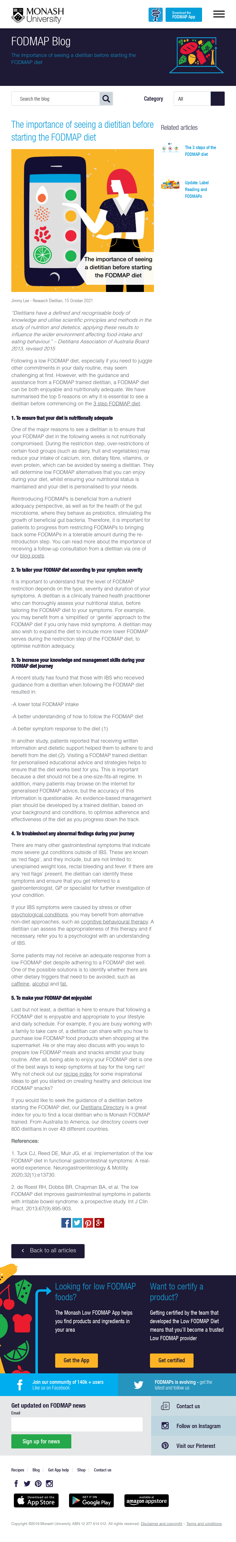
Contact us (188, 1406)
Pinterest (38, 1483)
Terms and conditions (204, 1524)
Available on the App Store (36, 1501)
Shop (81, 1470)
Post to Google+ (99, 1223)
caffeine (20, 984)
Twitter (27, 1483)
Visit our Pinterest (196, 1445)
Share (66, 1223)
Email (15, 1413)
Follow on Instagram (199, 1425)
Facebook (16, 1483)
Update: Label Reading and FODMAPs (197, 189)
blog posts (32, 556)
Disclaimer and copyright (161, 1524)
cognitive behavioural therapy (114, 922)
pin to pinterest (88, 1223)
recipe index (78, 1074)
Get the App (76, 1360)
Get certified (171, 1360)
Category (153, 99)
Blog (36, 1470)
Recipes (17, 1470)
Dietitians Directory (102, 1108)
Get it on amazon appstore (146, 1501)
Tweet (77, 1223)
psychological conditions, (40, 915)
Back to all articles (48, 1251)
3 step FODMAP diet (116, 404)
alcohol (40, 984)
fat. (63, 984)
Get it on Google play (91, 1501)
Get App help (58, 1470)
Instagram (49, 1483)
